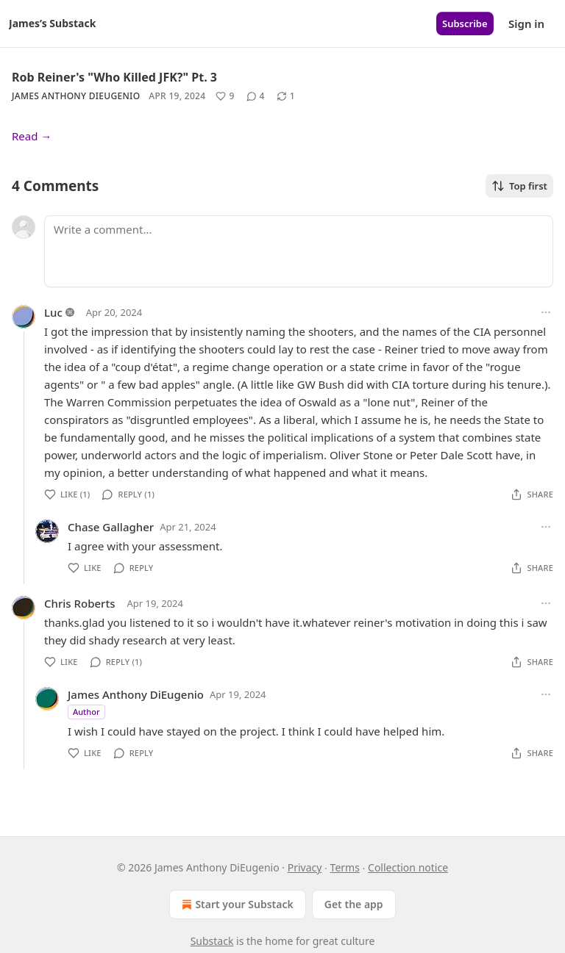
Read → (31, 136)
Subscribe (465, 23)
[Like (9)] (224, 96)
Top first (519, 186)
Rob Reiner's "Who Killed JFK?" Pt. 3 (114, 77)
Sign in (526, 23)
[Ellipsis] (546, 312)
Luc (53, 312)
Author (86, 711)
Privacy (305, 867)
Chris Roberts (79, 603)
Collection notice (408, 867)
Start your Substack (236, 904)
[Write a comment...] (298, 251)
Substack (212, 941)
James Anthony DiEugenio (76, 96)
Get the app (353, 904)
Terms (345, 867)
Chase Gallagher (111, 526)
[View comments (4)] (255, 96)
